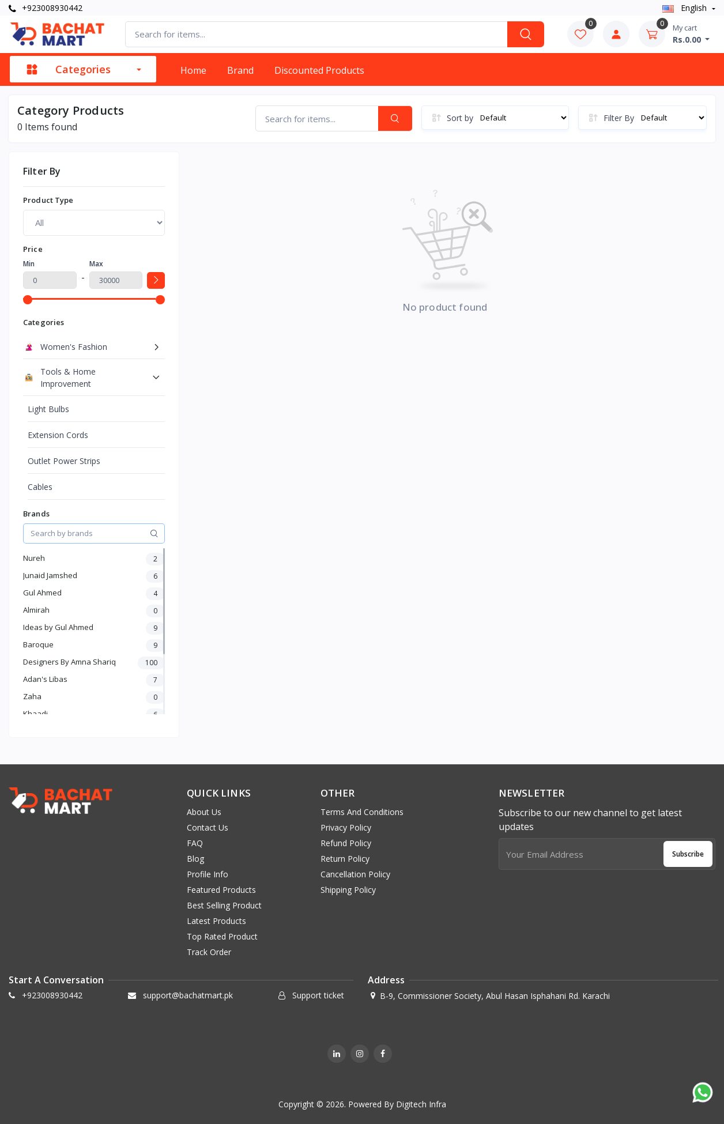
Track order (209, 951)
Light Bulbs (48, 408)
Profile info (207, 874)
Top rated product (222, 936)
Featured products (221, 889)
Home (193, 70)
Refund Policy (345, 843)
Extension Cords (58, 434)
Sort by (460, 117)
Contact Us (207, 827)
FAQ (195, 843)
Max (96, 264)
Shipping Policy (348, 889)
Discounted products (319, 70)
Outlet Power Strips (64, 460)
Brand (240, 70)
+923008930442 (45, 7)
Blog (195, 858)
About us (204, 811)
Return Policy (344, 858)
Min (29, 264)
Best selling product (224, 905)
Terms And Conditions (362, 811)
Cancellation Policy (355, 874)
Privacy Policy (345, 827)
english (685, 7)
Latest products (216, 920)
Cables (40, 486)
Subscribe (688, 854)
